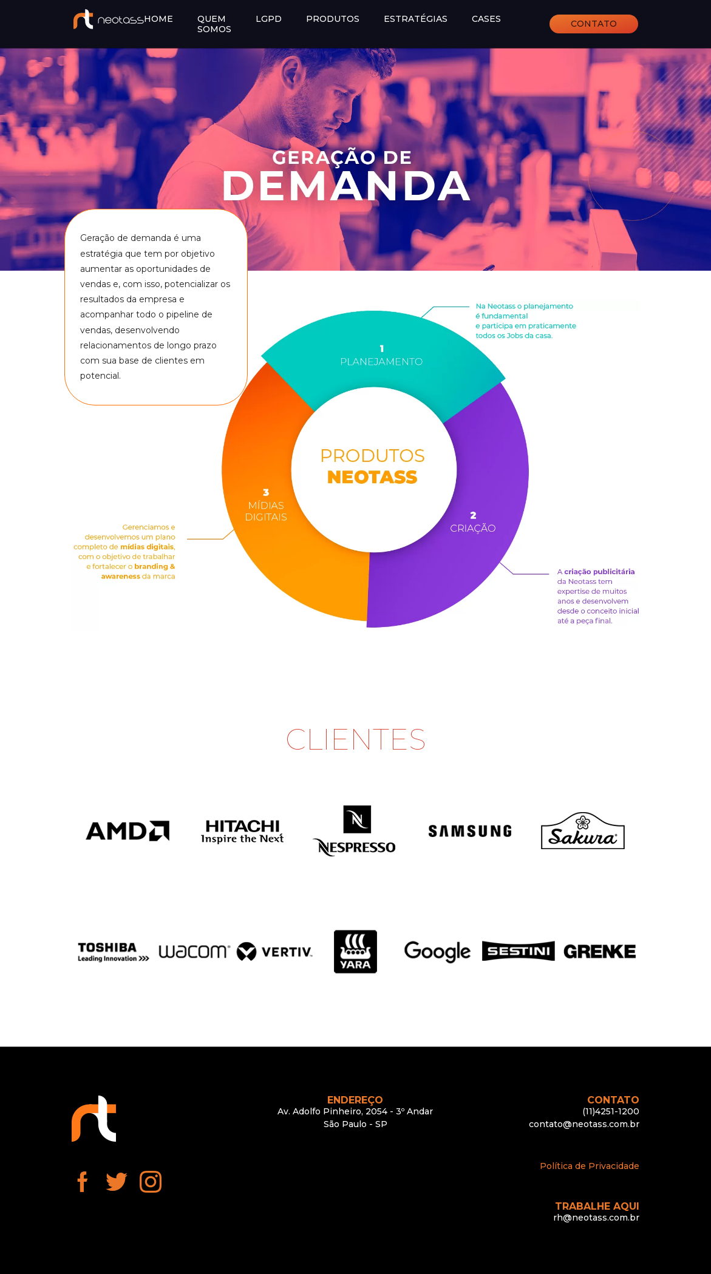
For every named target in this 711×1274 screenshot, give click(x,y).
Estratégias (415, 19)
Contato (594, 23)
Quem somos (214, 24)
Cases (486, 19)
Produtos (332, 19)
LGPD (269, 19)
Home (158, 19)
